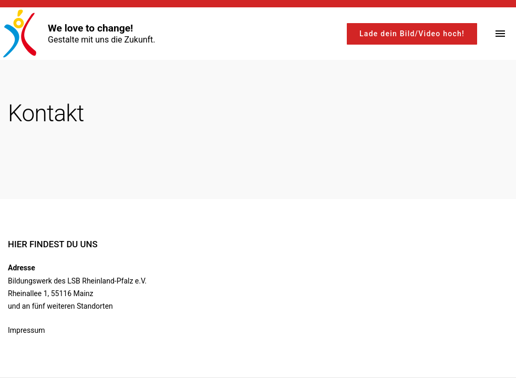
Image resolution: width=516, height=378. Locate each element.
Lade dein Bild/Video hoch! (412, 33)
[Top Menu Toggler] (500, 33)
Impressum (26, 330)
